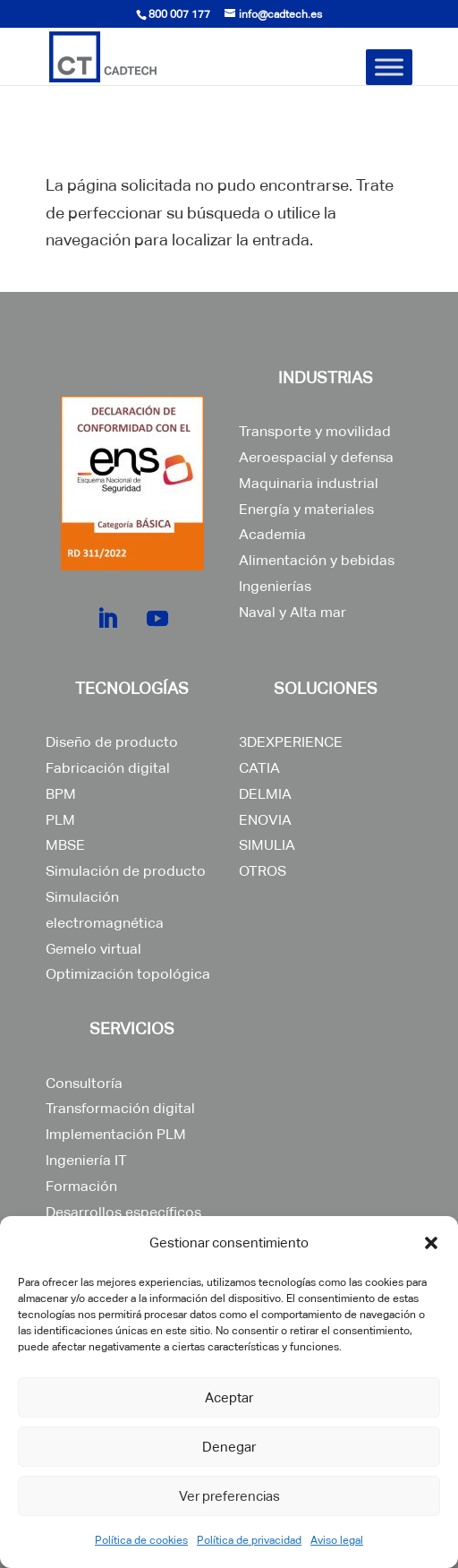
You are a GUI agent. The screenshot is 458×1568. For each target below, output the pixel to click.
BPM (61, 793)
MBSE (65, 844)
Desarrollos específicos (123, 1212)
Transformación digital (120, 1108)
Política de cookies (141, 1540)
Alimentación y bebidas (316, 560)
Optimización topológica (128, 973)
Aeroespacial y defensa (316, 457)
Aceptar (229, 1397)
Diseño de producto (112, 741)
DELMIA (265, 793)
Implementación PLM (116, 1134)
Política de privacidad (249, 1540)
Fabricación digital (108, 767)
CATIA (259, 767)
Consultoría (84, 1083)
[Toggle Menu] (389, 66)
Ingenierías (275, 586)
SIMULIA (267, 844)
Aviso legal (336, 1540)
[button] (431, 1243)
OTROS (262, 870)
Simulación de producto (126, 870)
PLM (60, 819)
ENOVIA (265, 819)
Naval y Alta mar (292, 612)
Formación (81, 1186)
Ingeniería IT (86, 1160)
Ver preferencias (229, 1496)
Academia (272, 534)
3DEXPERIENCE (291, 741)
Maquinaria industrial (308, 483)
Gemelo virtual (93, 948)
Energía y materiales (306, 509)
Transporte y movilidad (315, 431)
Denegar (229, 1446)
